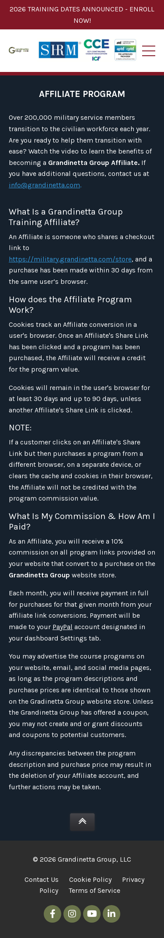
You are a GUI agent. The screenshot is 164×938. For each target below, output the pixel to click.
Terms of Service (94, 890)
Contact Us (41, 879)
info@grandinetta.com (44, 185)
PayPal (62, 627)
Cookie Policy (90, 879)
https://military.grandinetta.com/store (70, 259)
